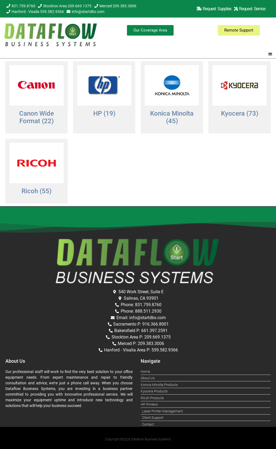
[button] (270, 54)
